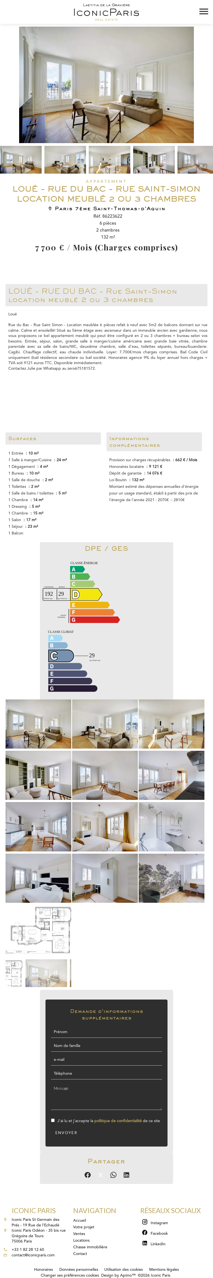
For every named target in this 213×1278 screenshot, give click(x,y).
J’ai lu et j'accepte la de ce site (108, 1121)
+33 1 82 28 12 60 (28, 1250)
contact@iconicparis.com (33, 1255)
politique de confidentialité (118, 1121)
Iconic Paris (34, 1210)
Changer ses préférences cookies (70, 1275)
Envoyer (66, 1132)
